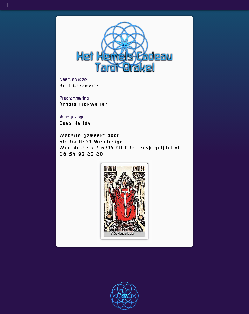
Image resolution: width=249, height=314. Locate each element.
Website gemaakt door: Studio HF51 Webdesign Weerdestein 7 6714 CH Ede (97, 142)
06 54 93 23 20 (81, 154)
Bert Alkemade (79, 86)
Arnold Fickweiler (84, 105)
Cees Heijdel (76, 123)
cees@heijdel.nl (158, 148)
